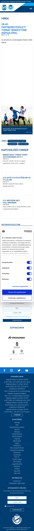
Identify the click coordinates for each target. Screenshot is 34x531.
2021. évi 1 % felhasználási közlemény (17, 396)
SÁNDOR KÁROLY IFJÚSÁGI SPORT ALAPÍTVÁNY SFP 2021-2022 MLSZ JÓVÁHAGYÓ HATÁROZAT (17, 386)
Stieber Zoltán (23, 144)
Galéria (17, 443)
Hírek (17, 425)
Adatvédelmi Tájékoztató (17, 483)
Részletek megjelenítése (20, 286)
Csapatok (17, 439)
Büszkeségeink (17, 436)
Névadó (17, 429)
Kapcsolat (17, 473)
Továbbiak (17, 415)
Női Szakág (17, 461)
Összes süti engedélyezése (17, 292)
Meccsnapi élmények (17, 448)
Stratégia (17, 432)
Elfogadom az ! (17, 316)
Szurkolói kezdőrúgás (17, 450)
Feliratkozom (17, 320)
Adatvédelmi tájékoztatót (22, 316)
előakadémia (12, 144)
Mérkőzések (17, 441)
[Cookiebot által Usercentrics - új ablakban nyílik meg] (24, 231)
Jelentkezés (17, 445)
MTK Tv (17, 457)
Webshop (17, 466)
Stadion (17, 468)
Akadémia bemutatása (17, 427)
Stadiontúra (17, 452)
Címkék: (4, 141)
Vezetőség (17, 455)
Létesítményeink (17, 434)
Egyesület (17, 471)
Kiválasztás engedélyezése (17, 298)
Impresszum (17, 481)
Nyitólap (17, 422)
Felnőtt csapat (17, 459)
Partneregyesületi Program (16, 141)
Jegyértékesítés (17, 464)
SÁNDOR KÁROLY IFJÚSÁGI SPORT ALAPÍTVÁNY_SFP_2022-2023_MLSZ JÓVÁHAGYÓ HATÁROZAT (17, 405)
